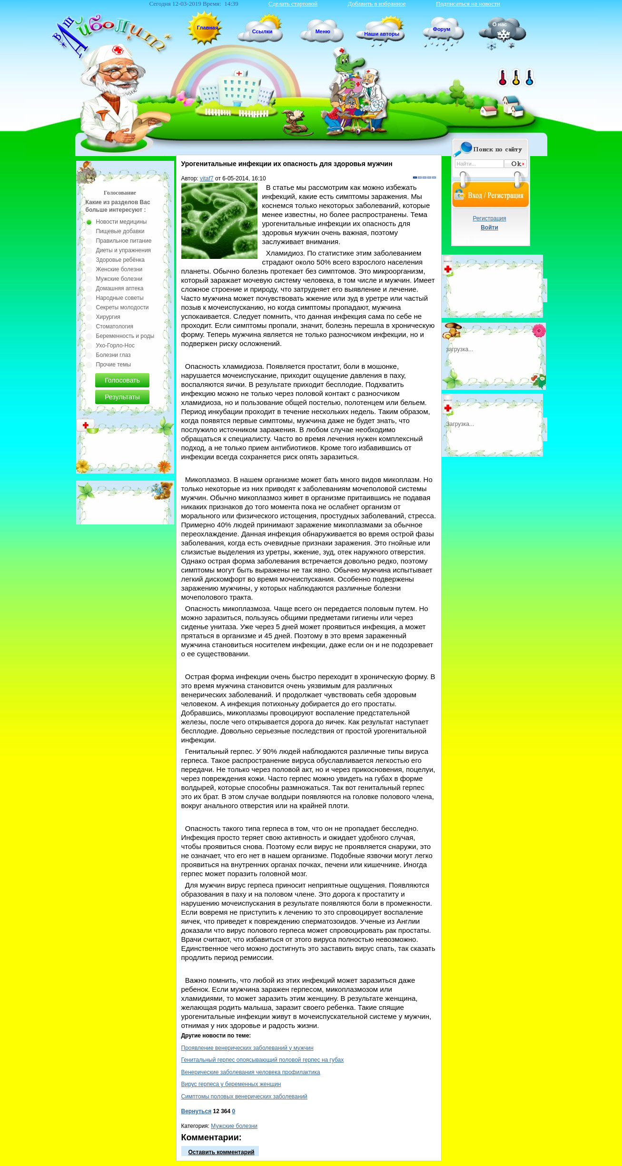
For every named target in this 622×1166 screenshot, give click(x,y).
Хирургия (108, 317)
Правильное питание (124, 240)
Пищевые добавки (120, 231)
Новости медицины (121, 221)
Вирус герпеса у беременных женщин (231, 1084)
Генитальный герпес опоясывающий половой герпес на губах (262, 1060)
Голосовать (122, 380)
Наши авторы (381, 34)
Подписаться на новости (468, 3)
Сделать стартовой (292, 3)
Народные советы (120, 298)
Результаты (122, 397)
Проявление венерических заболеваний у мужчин (247, 1048)
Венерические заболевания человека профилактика (250, 1072)
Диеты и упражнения (123, 250)
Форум (442, 29)
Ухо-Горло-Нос (115, 345)
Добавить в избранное (376, 3)
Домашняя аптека (120, 288)
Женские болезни (119, 269)
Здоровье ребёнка (120, 260)
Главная (207, 27)
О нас (500, 24)
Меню (323, 31)
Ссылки (262, 31)
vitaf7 (207, 178)
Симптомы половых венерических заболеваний (244, 1096)
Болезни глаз (113, 355)
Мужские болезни (234, 1126)
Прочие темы (113, 364)
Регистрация (489, 218)
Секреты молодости (122, 307)
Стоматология (115, 326)
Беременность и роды (125, 336)
